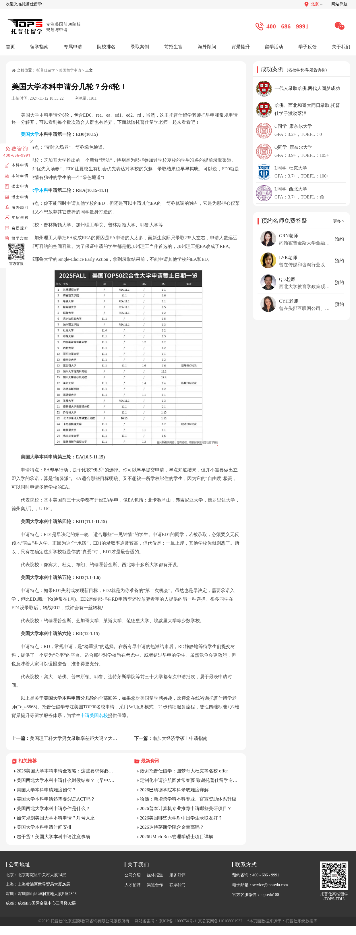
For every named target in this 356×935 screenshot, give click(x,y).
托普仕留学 (45, 70)
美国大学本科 (34, 190)
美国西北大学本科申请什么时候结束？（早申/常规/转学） (66, 780)
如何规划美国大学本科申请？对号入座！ (58, 818)
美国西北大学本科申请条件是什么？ (53, 808)
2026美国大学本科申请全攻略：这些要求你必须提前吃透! (66, 770)
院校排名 (106, 46)
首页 (10, 46)
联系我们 (177, 885)
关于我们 (341, 46)
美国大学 (30, 134)
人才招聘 (133, 885)
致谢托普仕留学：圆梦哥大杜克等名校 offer (184, 770)
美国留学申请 (70, 70)
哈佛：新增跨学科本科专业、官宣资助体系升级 (188, 799)
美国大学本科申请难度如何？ (46, 789)
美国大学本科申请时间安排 (44, 827)
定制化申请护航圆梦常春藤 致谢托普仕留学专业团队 (189, 780)
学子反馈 (307, 46)
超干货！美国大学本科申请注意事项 (53, 836)
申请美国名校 (94, 715)
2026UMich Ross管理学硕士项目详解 (176, 836)
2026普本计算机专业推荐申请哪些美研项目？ (186, 808)
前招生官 (173, 46)
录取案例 (140, 46)
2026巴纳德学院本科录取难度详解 (174, 789)
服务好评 (177, 875)
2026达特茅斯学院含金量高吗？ (172, 827)
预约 (339, 238)
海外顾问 (207, 46)
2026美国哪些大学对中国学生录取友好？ (181, 818)
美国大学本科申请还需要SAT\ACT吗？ (56, 799)
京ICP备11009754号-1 (177, 921)
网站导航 (339, 4)
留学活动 (274, 46)
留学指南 (39, 46)
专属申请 (73, 46)
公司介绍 (133, 875)
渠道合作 (155, 885)
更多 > (338, 221)
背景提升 (240, 46)
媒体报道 (155, 875)
